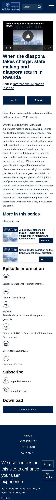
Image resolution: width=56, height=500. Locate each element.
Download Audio (28, 409)
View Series (8, 221)
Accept (48, 464)
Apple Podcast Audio (21, 381)
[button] (28, 36)
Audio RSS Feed (19, 390)
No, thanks (48, 476)
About (28, 435)
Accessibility (27, 441)
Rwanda (7, 315)
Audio (13, 100)
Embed (39, 100)
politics (41, 315)
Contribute (28, 447)
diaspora (16, 315)
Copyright (28, 452)
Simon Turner (18, 297)
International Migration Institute (27, 283)
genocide (7, 319)
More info (5, 498)
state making (29, 315)
